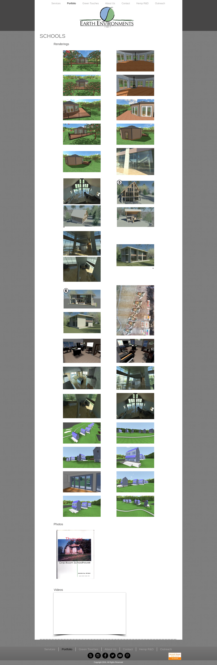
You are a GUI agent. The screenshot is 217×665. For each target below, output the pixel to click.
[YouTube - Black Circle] (120, 656)
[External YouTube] (89, 613)
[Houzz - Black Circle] (90, 656)
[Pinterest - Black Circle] (127, 656)
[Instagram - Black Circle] (98, 656)
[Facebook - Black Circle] (105, 656)
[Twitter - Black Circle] (113, 656)
